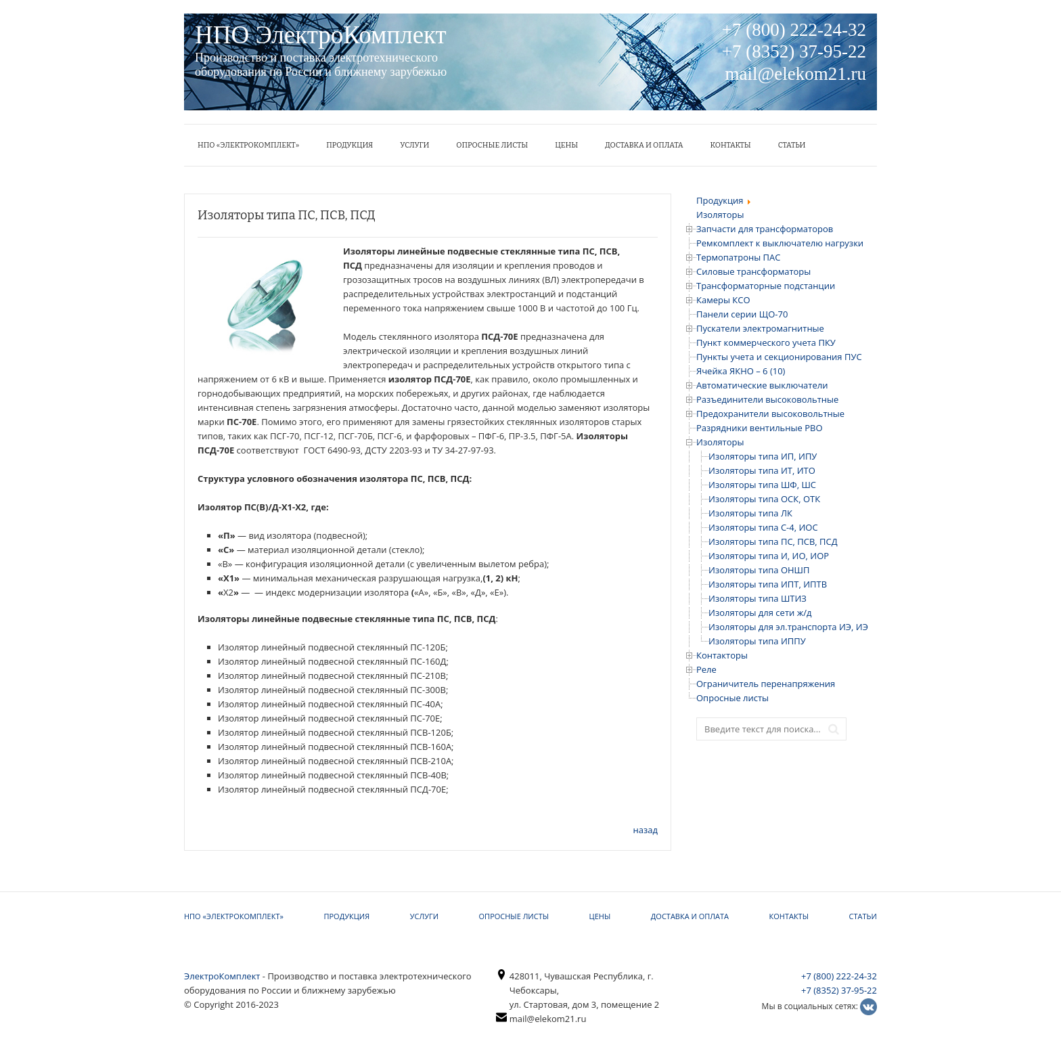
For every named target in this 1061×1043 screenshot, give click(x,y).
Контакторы (722, 655)
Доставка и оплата (644, 145)
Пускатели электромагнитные (760, 328)
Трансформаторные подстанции (765, 286)
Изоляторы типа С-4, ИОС (763, 527)
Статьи (792, 145)
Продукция (349, 145)
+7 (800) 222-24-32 (839, 976)
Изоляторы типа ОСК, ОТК (764, 499)
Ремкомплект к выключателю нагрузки (779, 243)
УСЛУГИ (414, 145)
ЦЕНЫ (566, 145)
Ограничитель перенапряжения (765, 684)
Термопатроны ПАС (738, 257)
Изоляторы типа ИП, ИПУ (762, 456)
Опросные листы (492, 145)
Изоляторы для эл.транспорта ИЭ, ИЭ (788, 627)
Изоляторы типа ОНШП (759, 570)
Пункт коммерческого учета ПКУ (766, 342)
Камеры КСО (723, 300)
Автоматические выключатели (762, 385)
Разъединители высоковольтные (767, 399)
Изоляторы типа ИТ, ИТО (761, 470)
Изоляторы (720, 442)
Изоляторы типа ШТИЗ (757, 598)
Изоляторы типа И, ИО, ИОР (768, 556)
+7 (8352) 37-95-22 (839, 990)
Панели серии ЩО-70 (742, 314)
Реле (706, 669)
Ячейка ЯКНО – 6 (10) (740, 371)
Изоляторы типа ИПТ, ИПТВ (767, 584)
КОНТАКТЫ (730, 145)
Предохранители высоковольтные (770, 413)
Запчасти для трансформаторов (764, 229)
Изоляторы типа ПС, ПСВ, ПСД (773, 541)
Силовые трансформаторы (753, 271)
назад (645, 830)
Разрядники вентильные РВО (759, 428)
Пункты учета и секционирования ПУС (779, 357)
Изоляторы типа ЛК (750, 513)
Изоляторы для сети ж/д (759, 612)
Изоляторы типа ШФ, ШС (762, 485)
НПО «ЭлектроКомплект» (248, 145)
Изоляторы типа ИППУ (757, 641)
